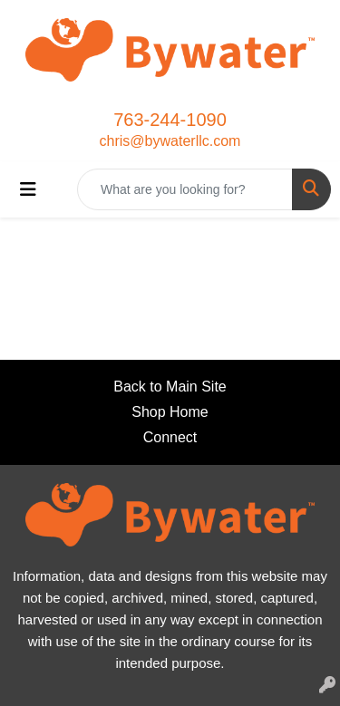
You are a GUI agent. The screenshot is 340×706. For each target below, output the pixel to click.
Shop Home (170, 412)
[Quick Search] (185, 189)
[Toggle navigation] (28, 189)
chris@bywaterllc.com (170, 141)
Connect (170, 437)
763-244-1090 (170, 120)
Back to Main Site (170, 386)
